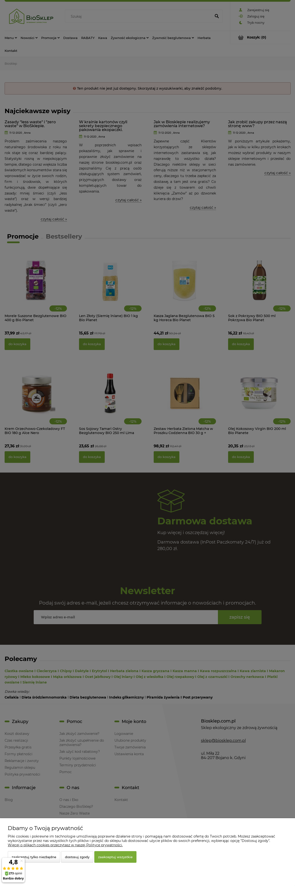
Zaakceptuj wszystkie (115, 857)
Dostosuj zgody (77, 857)
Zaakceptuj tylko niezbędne (34, 857)
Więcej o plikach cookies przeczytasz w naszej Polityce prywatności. (65, 845)
